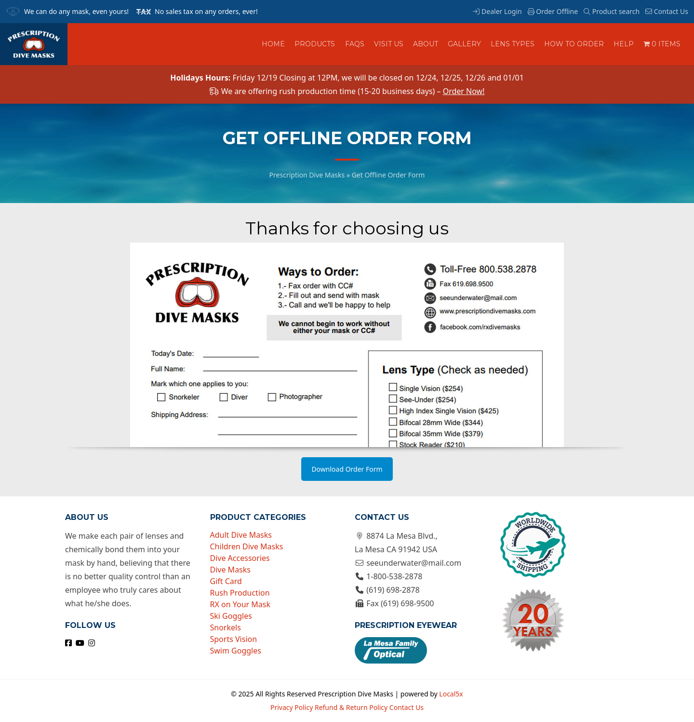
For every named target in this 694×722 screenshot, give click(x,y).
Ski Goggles (231, 616)
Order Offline (553, 11)
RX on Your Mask (240, 604)
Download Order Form (346, 469)
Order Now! (464, 91)
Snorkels (225, 627)
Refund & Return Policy (351, 707)
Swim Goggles (235, 650)
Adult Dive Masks (241, 535)
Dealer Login (497, 11)
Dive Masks (230, 569)
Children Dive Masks (246, 546)
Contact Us (666, 11)
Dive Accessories (240, 558)
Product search (612, 11)
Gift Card (226, 581)
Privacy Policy (291, 707)
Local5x (451, 693)
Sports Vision (233, 639)
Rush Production (240, 592)
